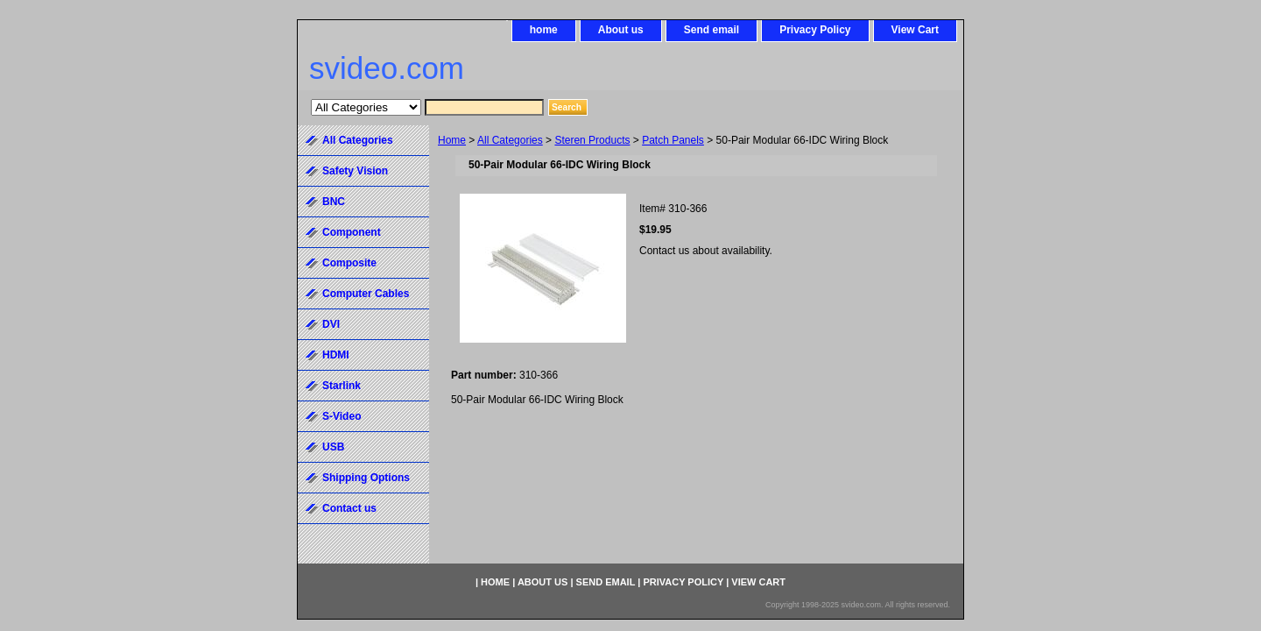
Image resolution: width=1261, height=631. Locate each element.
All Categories (510, 140)
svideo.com (386, 68)
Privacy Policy (814, 30)
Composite (349, 263)
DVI (331, 324)
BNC (333, 201)
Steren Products (592, 140)
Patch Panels (673, 140)
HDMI (335, 355)
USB (333, 447)
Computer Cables (365, 293)
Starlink (341, 385)
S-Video (341, 416)
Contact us (349, 508)
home (544, 30)
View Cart (915, 30)
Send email (711, 30)
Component (351, 232)
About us (621, 30)
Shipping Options (366, 477)
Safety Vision (355, 171)
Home (452, 140)
